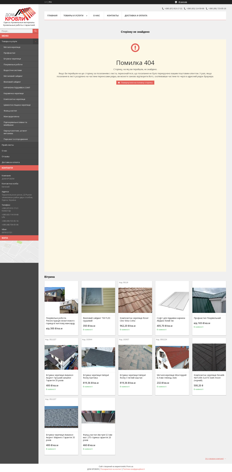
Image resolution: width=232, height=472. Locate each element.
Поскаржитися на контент (110, 469)
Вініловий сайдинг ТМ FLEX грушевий (96, 319)
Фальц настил (10, 110)
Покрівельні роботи (13, 64)
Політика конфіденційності (134, 469)
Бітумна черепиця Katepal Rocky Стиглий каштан (133, 376)
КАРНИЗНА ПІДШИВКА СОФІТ (17, 87)
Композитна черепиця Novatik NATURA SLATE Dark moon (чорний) (209, 378)
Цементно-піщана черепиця (17, 105)
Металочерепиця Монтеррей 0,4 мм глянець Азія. (171, 376)
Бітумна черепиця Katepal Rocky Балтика (96, 376)
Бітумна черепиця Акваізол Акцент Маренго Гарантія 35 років (60, 437)
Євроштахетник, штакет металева (15, 132)
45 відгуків (183, 2)
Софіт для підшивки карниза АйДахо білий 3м (171, 319)
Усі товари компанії (214, 458)
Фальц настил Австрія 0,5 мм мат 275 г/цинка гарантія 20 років (97, 437)
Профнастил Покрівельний (207, 318)
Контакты (113, 15)
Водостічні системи (13, 70)
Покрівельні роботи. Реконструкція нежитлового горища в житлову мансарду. (60, 321)
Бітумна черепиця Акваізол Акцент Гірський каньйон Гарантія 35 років (59, 378)
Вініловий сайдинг (12, 81)
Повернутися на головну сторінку (137, 82)
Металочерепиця (12, 47)
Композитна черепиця (14, 99)
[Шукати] (35, 31)
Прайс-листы (8, 145)
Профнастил (9, 53)
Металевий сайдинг (13, 76)
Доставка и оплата (11, 162)
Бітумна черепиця (12, 58)
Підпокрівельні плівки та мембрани (15, 123)
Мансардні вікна (11, 116)
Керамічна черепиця (14, 93)
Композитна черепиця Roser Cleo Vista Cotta (134, 319)
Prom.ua (130, 466)
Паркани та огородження (16, 139)
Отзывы (5, 156)
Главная (52, 15)
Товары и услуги (9, 41)
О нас (4, 150)
